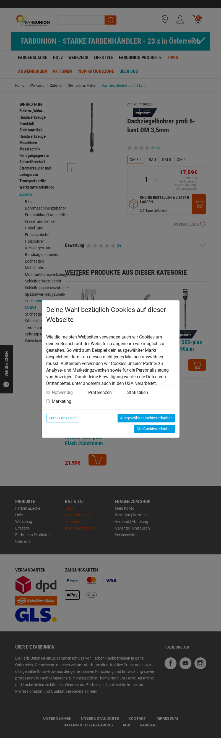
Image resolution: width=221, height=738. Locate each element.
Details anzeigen (63, 418)
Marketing (61, 401)
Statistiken (137, 392)
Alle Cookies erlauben (154, 429)
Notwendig (62, 392)
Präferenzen (100, 392)
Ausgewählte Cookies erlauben (146, 418)
